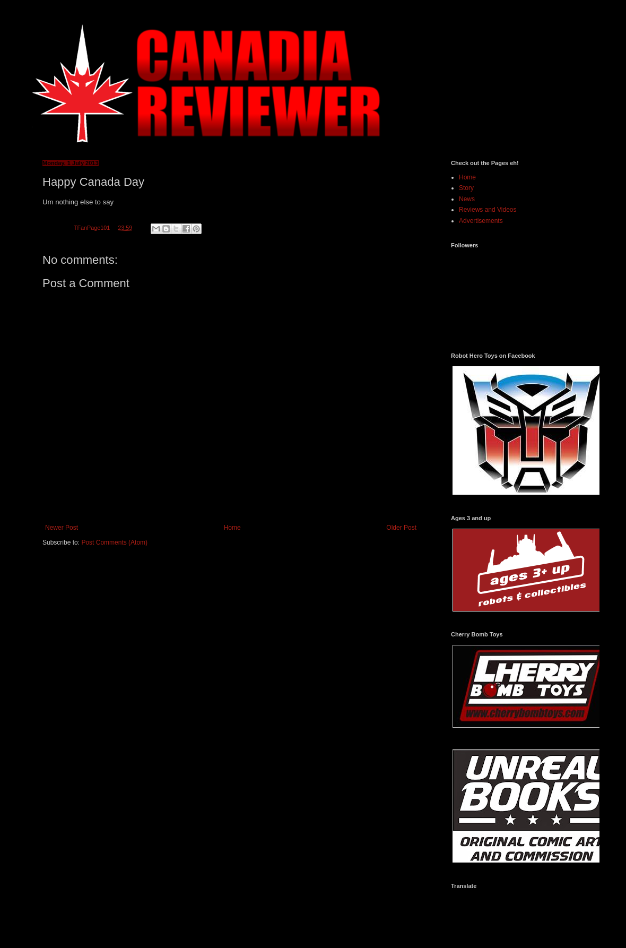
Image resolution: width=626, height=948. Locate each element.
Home (232, 527)
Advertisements (481, 221)
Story (466, 188)
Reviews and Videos (488, 209)
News (467, 199)
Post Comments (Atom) (114, 542)
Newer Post (61, 527)
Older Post (401, 527)
